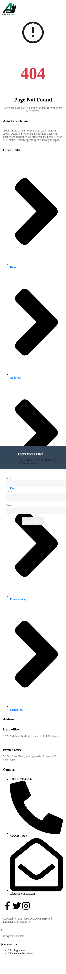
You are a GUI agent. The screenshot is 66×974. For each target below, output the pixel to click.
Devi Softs (37, 921)
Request (33, 521)
